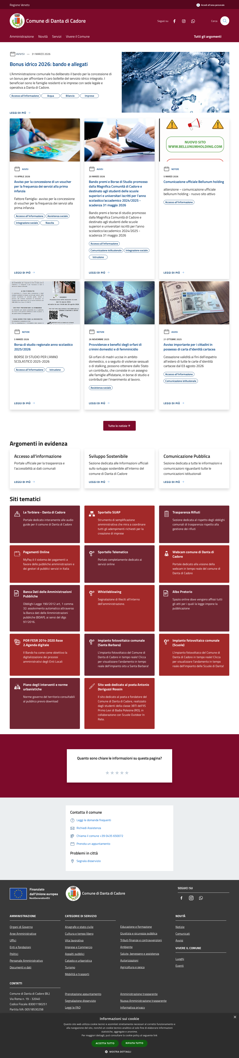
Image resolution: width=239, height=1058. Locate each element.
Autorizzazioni (129, 960)
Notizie (171, 169)
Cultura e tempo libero (79, 933)
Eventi (180, 965)
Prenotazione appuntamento (83, 994)
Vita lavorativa (74, 940)
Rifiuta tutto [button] (134, 1043)
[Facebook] (173, 20)
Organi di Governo (21, 927)
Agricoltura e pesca (132, 967)
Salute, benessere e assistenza (139, 953)
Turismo (70, 967)
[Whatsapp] (191, 20)
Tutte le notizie (119, 425)
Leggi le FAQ (73, 1007)
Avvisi (20, 54)
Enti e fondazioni (20, 947)
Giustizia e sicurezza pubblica (138, 933)
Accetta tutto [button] (105, 1043)
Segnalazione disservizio (80, 1000)
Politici (14, 954)
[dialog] (119, 1035)
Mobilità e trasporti (77, 974)
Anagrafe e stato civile (79, 927)
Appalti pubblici (74, 954)
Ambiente (126, 947)
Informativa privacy (132, 1007)
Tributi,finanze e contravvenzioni (141, 940)
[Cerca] (224, 20)
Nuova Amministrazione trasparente (143, 1000)
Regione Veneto (20, 5)
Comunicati (183, 933)
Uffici (13, 940)
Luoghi (180, 959)
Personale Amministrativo (26, 960)
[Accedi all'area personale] (210, 5)
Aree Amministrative (23, 933)
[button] (119, 1052)
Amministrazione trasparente (139, 994)
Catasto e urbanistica (78, 960)
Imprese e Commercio (78, 947)
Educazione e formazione (136, 926)
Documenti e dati (20, 967)
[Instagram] (182, 20)
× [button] (234, 1017)
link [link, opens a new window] (155, 1035)
